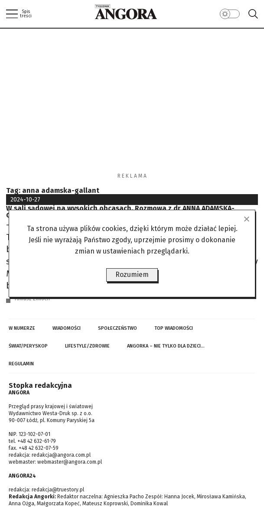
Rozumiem (132, 274)
